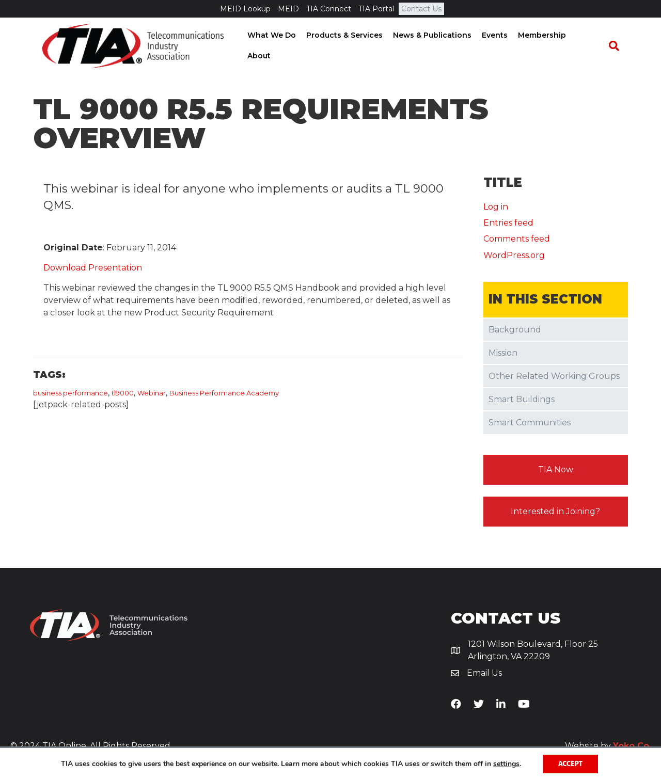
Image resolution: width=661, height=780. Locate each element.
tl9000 (123, 395)
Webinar (151, 395)
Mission (503, 354)
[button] (555, 471)
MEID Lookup (245, 8)
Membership (545, 46)
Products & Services (347, 46)
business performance (70, 395)
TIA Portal (376, 8)
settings (506, 764)
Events (497, 46)
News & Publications (435, 46)
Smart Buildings (522, 401)
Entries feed (508, 225)
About (590, 46)
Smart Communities (530, 424)
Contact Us (421, 8)
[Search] (617, 46)
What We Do (274, 46)
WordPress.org (514, 257)
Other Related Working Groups (554, 378)
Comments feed (516, 241)
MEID (288, 8)
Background (515, 331)
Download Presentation (92, 269)
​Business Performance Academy (224, 395)
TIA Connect (328, 8)
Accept (570, 763)
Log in (495, 208)
